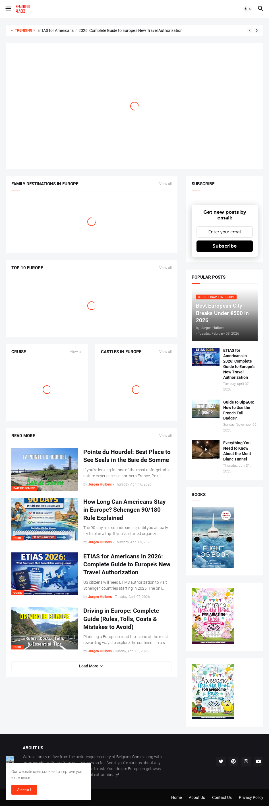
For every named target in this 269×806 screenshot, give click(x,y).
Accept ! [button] (24, 790)
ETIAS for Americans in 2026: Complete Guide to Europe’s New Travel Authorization (110, 30)
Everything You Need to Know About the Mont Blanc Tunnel (237, 451)
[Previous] (250, 30)
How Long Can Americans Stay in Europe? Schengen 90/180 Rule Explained (124, 509)
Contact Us (222, 797)
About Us (197, 797)
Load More (88, 666)
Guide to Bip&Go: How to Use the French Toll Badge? (238, 410)
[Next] (257, 30)
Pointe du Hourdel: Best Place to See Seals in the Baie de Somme (127, 456)
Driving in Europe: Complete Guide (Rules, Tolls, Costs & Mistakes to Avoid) (121, 618)
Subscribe (224, 246)
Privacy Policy (251, 797)
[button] (8, 9)
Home (176, 797)
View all (165, 184)
